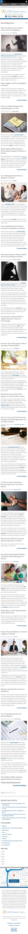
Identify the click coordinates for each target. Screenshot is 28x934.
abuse (18, 326)
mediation (24, 667)
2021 (2, 864)
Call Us (4, 4)
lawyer (15, 76)
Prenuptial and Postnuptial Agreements (12, 840)
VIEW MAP (14, 881)
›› (14, 792)
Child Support (16, 348)
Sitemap (17, 925)
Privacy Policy (17, 923)
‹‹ (1, 792)
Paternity (4, 838)
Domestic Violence (16, 259)
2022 (2, 861)
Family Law (14, 32)
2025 (2, 854)
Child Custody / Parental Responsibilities (12, 828)
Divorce (16, 636)
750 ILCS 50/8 (20, 231)
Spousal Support (15, 111)
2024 (2, 856)
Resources (10, 923)
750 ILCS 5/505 (5, 405)
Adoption (15, 180)
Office (23, 4)
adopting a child (9, 204)
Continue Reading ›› (22, 100)
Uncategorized (6, 845)
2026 (2, 852)
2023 (2, 859)
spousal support (19, 134)
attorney (14, 219)
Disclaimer (11, 925)
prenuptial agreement (14, 447)
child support (16, 375)
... (13, 792)
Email (14, 4)
